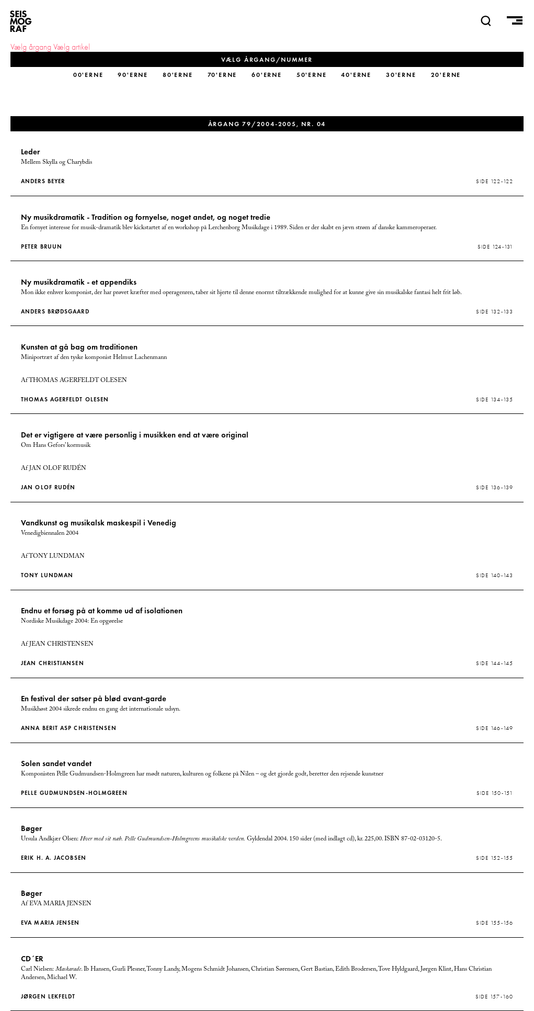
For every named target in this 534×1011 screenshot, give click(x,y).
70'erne (222, 74)
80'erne (178, 74)
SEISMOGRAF (21, 21)
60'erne (267, 74)
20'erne (446, 74)
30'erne (401, 74)
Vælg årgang (30, 47)
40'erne (356, 74)
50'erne (312, 74)
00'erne (88, 74)
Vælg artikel (71, 47)
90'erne (133, 74)
